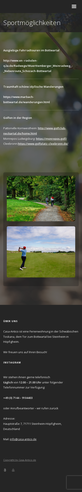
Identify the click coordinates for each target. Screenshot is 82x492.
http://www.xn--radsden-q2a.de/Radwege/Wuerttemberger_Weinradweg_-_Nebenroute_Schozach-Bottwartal (38, 66)
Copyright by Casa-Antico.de (19, 460)
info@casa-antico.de (23, 439)
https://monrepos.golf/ (51, 139)
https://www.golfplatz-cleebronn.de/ (43, 144)
